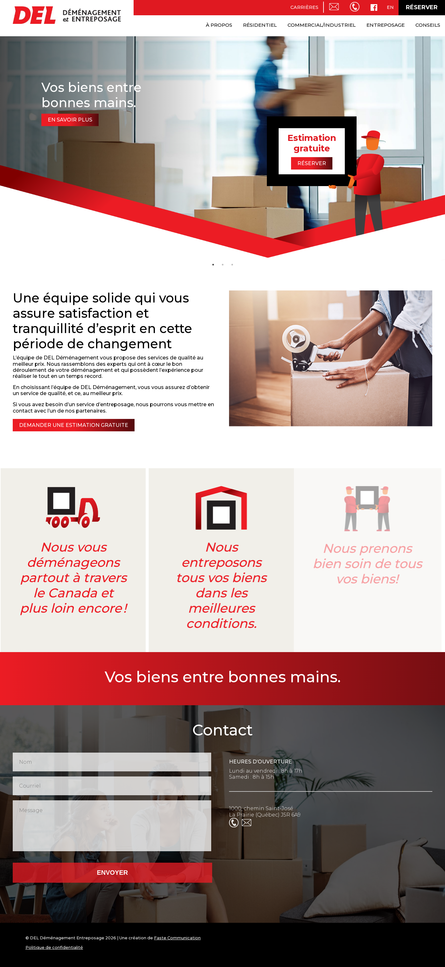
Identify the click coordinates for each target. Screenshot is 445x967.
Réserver (422, 7)
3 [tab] (232, 264)
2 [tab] (222, 264)
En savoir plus (70, 120)
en (390, 7)
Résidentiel (260, 25)
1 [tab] (213, 264)
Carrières (304, 7)
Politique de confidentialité (54, 947)
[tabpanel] (222, 147)
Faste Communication (177, 938)
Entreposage (385, 25)
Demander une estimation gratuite (71, 425)
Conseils (427, 25)
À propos (219, 25)
